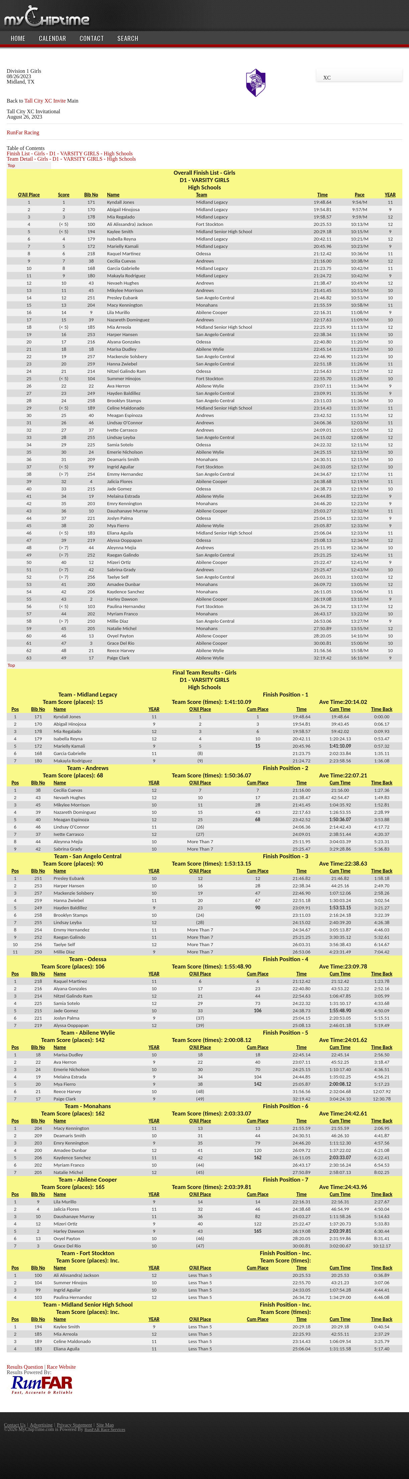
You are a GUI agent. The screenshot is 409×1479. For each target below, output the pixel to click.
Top (11, 165)
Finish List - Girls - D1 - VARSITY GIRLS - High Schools (70, 153)
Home (18, 38)
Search (127, 38)
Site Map (105, 1425)
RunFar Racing (23, 132)
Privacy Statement (74, 1425)
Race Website (61, 1367)
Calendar (52, 38)
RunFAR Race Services (105, 1429)
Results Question (25, 1367)
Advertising (41, 1425)
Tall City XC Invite (45, 101)
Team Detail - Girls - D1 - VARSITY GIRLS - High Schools (71, 159)
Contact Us (14, 1425)
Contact (92, 38)
